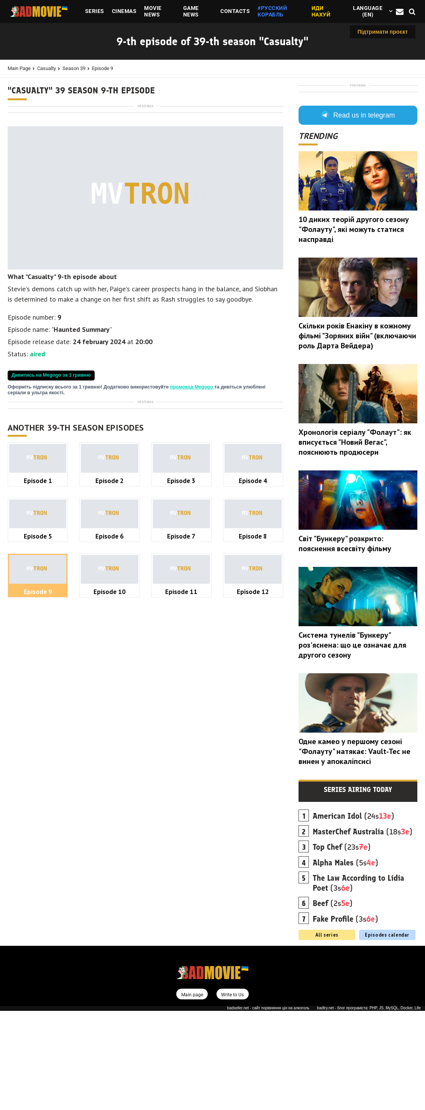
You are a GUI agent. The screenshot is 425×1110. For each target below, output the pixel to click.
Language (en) (367, 11)
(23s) (342, 946)
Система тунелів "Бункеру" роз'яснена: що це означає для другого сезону (352, 744)
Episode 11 (181, 805)
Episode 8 (253, 750)
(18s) (362, 930)
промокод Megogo (192, 494)
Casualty (46, 68)
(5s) (345, 961)
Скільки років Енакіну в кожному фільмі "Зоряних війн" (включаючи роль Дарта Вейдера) (357, 435)
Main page (19, 68)
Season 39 (73, 68)
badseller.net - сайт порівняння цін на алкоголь (268, 1107)
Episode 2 (109, 694)
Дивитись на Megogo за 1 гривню (51, 482)
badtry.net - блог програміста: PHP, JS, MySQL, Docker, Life (369, 1107)
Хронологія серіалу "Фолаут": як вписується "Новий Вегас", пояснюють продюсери (355, 541)
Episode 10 (110, 805)
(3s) (358, 982)
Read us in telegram (358, 214)
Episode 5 (38, 750)
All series (326, 1034)
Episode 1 (38, 694)
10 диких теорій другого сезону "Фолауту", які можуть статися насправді (354, 328)
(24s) (353, 915)
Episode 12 (253, 805)
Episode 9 (102, 68)
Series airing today (358, 889)
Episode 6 (109, 750)
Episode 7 (181, 750)
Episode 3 (181, 694)
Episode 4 (253, 694)
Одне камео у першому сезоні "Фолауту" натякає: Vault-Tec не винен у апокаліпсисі (354, 850)
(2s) (333, 1002)
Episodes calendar (387, 1034)
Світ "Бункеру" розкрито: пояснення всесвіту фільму (345, 643)
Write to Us (233, 1094)
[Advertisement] (145, 163)
